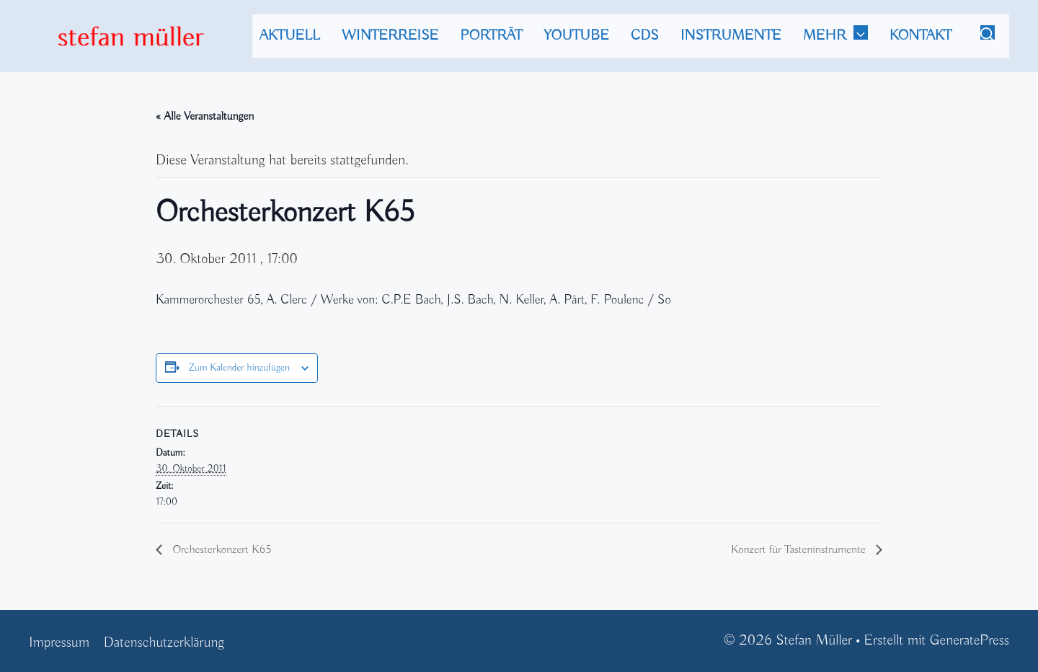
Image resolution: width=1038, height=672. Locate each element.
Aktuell (290, 36)
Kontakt (921, 36)
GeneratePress (969, 641)
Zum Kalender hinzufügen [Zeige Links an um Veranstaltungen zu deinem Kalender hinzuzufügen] (239, 367)
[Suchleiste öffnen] (987, 36)
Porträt (491, 36)
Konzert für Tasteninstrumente (800, 550)
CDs (645, 36)
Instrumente (730, 36)
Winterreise (390, 36)
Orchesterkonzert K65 (220, 550)
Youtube (576, 36)
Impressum (59, 643)
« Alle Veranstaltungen (205, 117)
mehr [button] (842, 36)
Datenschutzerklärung (164, 643)
